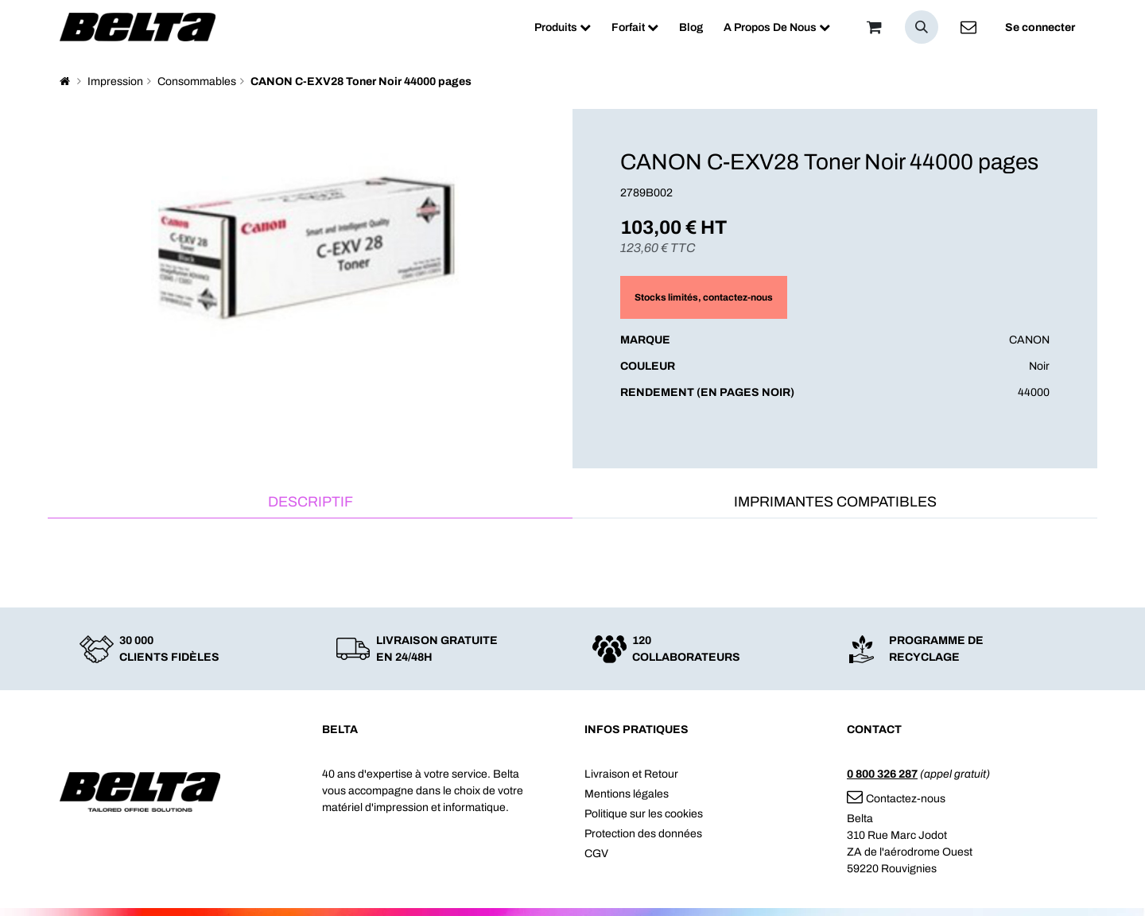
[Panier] (874, 27)
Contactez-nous (896, 799)
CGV (596, 854)
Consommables (196, 81)
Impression (115, 81)
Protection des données (643, 834)
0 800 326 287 (882, 774)
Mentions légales (626, 794)
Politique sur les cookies (643, 814)
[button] (921, 27)
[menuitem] (562, 27)
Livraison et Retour (631, 774)
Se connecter (1040, 27)
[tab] (310, 502)
